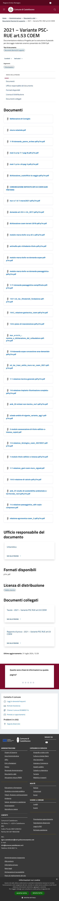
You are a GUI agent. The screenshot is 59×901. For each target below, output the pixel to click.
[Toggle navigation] (4, 9)
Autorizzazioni (9, 805)
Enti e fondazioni (10, 763)
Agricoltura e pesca (11, 809)
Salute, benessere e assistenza (15, 802)
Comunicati (37, 791)
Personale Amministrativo (13, 770)
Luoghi (35, 804)
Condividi (8, 58)
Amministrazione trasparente (15, 857)
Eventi (35, 808)
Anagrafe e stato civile (41, 752)
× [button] (56, 879)
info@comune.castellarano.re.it (12, 845)
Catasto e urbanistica (40, 770)
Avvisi (35, 795)
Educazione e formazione (13, 787)
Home (4, 18)
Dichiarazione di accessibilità (14, 872)
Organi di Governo (11, 752)
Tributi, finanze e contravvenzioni (16, 795)
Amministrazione (15, 18)
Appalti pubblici (38, 767)
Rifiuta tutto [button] (37, 893)
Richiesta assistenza (40, 830)
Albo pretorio (9, 861)
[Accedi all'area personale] (50, 3)
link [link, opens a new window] (49, 889)
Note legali (8, 868)
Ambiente (8, 798)
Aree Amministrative (12, 756)
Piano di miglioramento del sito (15, 875)
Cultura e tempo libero (41, 756)
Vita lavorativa (38, 759)
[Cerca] (55, 9)
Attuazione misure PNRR (13, 777)
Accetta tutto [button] (22, 893)
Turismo (36, 774)
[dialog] (29, 889)
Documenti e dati (29, 18)
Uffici (6, 759)
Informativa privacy (11, 865)
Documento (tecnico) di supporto (13, 21)
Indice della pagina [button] (13, 75)
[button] (29, 898)
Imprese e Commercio (40, 763)
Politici (7, 767)
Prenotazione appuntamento (43, 819)
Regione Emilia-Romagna (11, 3)
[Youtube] (47, 742)
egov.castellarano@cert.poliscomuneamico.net (17, 839)
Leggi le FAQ (37, 826)
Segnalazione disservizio (41, 823)
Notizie (35, 788)
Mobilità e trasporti (39, 777)
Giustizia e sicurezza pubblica (15, 791)
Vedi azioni (18, 58)
